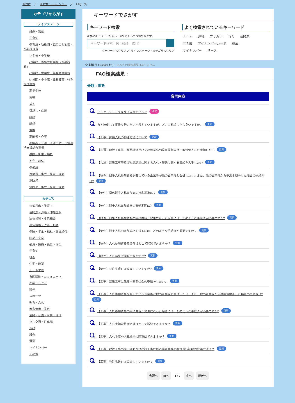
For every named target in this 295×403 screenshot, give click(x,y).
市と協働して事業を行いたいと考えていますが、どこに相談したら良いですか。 (152, 124)
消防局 (33, 180)
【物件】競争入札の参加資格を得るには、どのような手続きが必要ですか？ (149, 230)
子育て (33, 38)
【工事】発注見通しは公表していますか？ (127, 361)
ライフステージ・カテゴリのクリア (152, 50)
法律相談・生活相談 (42, 218)
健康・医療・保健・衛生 (45, 244)
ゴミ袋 (187, 43)
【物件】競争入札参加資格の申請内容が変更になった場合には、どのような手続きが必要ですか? (163, 218)
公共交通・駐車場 (41, 321)
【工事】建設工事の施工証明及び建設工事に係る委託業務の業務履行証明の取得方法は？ (157, 349)
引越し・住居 (38, 110)
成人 (32, 104)
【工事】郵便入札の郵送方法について (124, 137)
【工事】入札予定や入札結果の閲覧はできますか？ (132, 336)
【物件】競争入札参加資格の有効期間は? (126, 205)
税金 (235, 43)
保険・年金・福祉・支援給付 (48, 231)
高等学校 (35, 90)
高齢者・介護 (38, 136)
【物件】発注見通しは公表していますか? (126, 269)
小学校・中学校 (39, 55)
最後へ (202, 375)
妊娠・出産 (36, 31)
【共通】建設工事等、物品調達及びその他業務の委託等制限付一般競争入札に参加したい (157, 150)
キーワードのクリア (114, 50)
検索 (170, 43)
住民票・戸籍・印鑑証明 (45, 212)
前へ (166, 375)
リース (212, 50)
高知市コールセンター (53, 4)
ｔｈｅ (187, 36)
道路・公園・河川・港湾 (45, 315)
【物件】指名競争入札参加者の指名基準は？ (128, 192)
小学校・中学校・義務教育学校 (49, 73)
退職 (32, 130)
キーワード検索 (105, 27)
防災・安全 (36, 238)
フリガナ (216, 36)
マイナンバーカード (212, 43)
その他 (33, 354)
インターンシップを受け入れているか (124, 112)
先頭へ (153, 375)
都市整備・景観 (39, 309)
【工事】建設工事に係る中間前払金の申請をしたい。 (134, 281)
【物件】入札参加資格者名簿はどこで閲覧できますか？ (135, 243)
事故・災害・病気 (41, 154)
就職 (32, 97)
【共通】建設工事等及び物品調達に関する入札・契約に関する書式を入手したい (152, 162)
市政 (32, 328)
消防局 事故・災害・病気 (46, 187)
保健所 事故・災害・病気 (46, 174)
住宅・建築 (36, 263)
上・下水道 (36, 270)
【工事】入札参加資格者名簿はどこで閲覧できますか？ (135, 324)
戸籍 (201, 36)
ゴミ (231, 36)
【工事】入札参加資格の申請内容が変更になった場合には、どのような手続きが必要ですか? (160, 311)
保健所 (33, 167)
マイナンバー (192, 50)
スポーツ (35, 296)
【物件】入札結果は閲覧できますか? (123, 256)
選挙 (32, 341)
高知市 (27, 4)
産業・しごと (38, 283)
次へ (189, 375)
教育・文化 (36, 302)
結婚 (32, 117)
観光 (32, 289)
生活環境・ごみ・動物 (44, 225)
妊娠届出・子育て (41, 205)
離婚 (32, 123)
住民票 (244, 36)
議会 (32, 334)
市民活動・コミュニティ (45, 276)
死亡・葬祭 (36, 161)
